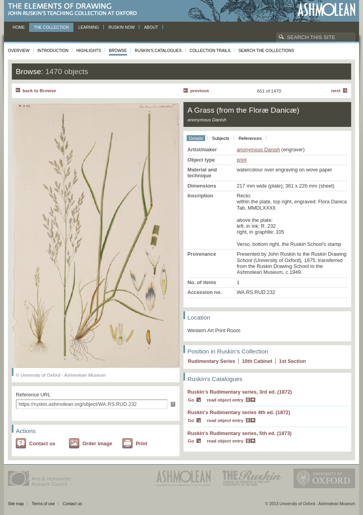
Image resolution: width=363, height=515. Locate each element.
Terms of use (43, 504)
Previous (199, 90)
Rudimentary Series (211, 361)
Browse (118, 50)
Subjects (220, 138)
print (242, 160)
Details (196, 138)
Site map (16, 504)
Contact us (42, 443)
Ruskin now (122, 27)
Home (19, 27)
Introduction (52, 50)
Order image (97, 443)
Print (141, 443)
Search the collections (266, 50)
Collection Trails (209, 50)
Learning (88, 27)
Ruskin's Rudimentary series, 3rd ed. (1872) (239, 392)
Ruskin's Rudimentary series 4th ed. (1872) (238, 412)
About (151, 27)
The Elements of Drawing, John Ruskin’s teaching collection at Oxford (75, 9)
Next (336, 90)
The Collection (51, 27)
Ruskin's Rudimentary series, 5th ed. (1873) (239, 433)
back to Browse (39, 90)
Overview (19, 50)
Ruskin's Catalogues (158, 50)
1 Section (292, 361)
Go (191, 400)
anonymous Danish (258, 149)
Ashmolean (326, 9)
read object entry (225, 400)
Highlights (88, 50)
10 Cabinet (257, 361)
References (250, 138)
